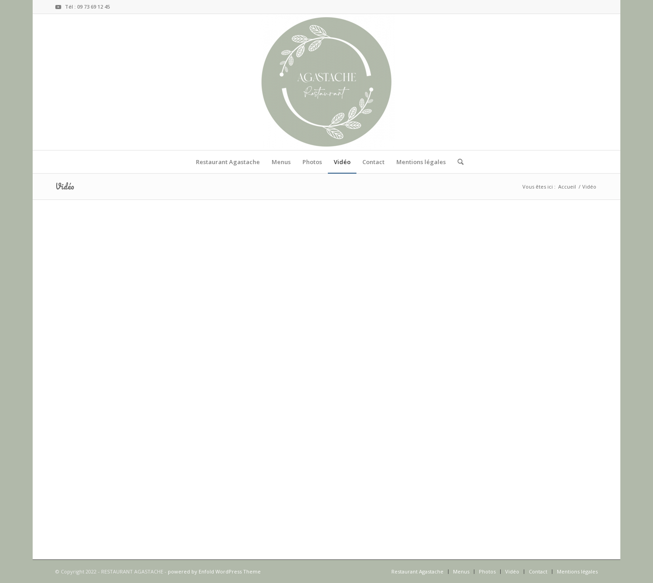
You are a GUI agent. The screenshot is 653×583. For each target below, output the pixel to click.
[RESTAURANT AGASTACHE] (326, 82)
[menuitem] (228, 162)
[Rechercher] (457, 162)
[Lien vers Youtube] (58, 7)
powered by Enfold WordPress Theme (214, 571)
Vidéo (64, 186)
